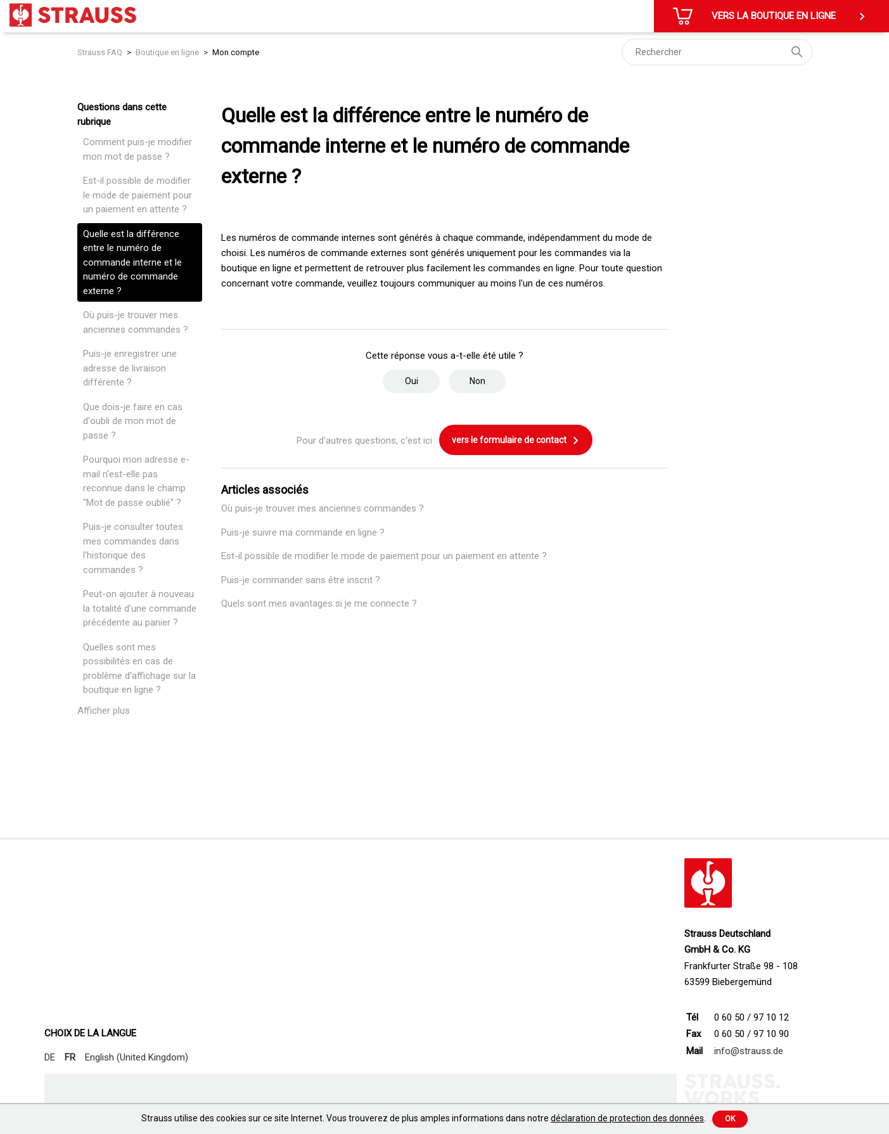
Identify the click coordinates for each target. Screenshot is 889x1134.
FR (70, 1057)
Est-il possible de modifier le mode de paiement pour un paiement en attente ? (137, 195)
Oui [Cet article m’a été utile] (411, 381)
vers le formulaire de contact (516, 440)
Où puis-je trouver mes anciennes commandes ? (135, 322)
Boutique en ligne (167, 52)
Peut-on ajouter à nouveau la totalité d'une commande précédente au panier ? (139, 608)
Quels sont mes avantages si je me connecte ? (319, 603)
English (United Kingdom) (136, 1057)
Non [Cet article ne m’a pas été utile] (477, 381)
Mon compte (235, 52)
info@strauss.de (748, 1051)
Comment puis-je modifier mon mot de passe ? (137, 149)
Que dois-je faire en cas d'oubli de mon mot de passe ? (132, 421)
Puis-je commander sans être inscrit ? (300, 580)
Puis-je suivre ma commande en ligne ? (303, 532)
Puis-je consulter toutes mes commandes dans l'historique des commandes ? (133, 548)
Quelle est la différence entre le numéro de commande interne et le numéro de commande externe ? (132, 262)
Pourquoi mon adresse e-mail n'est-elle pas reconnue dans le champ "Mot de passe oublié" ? (136, 481)
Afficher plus (103, 710)
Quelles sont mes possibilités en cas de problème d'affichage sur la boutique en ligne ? (139, 668)
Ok (730, 1118)
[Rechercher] (717, 52)
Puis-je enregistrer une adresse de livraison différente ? (130, 368)
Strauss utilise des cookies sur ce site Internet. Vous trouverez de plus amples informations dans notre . (423, 1118)
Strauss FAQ (100, 52)
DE (49, 1057)
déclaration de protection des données (627, 1118)
